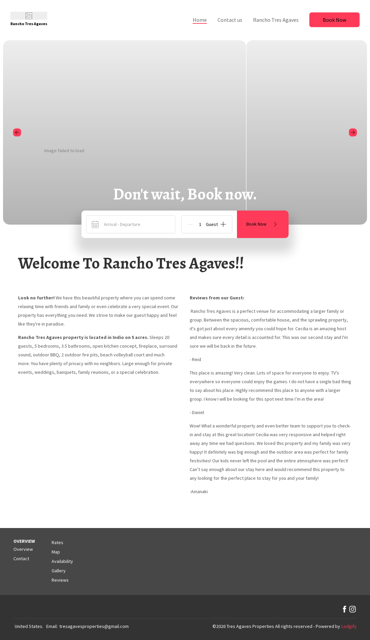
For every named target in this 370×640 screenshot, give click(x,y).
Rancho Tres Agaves (276, 19)
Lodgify (349, 626)
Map (56, 552)
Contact (21, 559)
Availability (62, 561)
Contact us (230, 19)
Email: (52, 626)
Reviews (60, 580)
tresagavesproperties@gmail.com (94, 626)
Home (200, 19)
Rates (57, 542)
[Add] (223, 224)
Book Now (334, 19)
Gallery (59, 571)
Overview (23, 549)
